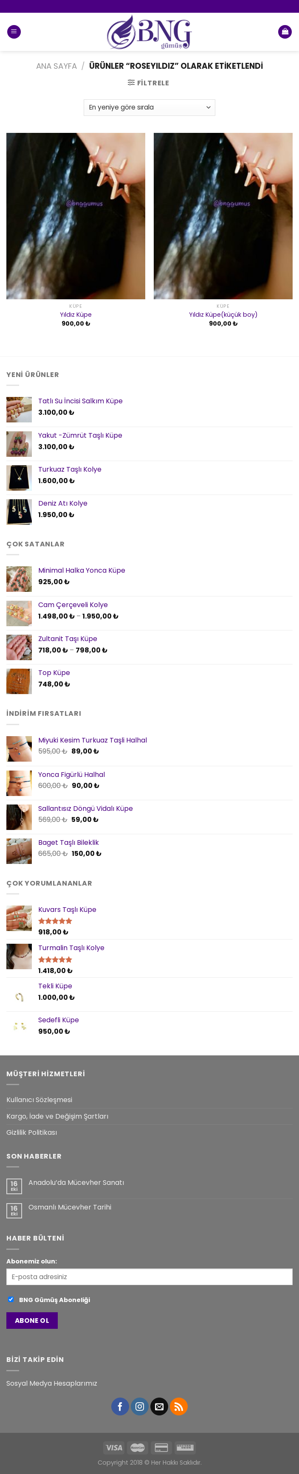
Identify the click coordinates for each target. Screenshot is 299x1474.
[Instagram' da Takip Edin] (140, 1406)
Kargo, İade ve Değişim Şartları (57, 1116)
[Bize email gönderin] (159, 1406)
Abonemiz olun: (31, 1261)
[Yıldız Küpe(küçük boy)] (223, 216)
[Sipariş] (149, 107)
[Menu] (14, 32)
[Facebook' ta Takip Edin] (120, 1406)
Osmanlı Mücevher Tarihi (69, 1207)
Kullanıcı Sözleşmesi (39, 1100)
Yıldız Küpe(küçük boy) (223, 315)
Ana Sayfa (56, 66)
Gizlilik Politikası (31, 1132)
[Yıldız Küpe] (75, 216)
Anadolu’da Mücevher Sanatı (76, 1183)
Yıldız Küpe (76, 315)
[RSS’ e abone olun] (179, 1406)
